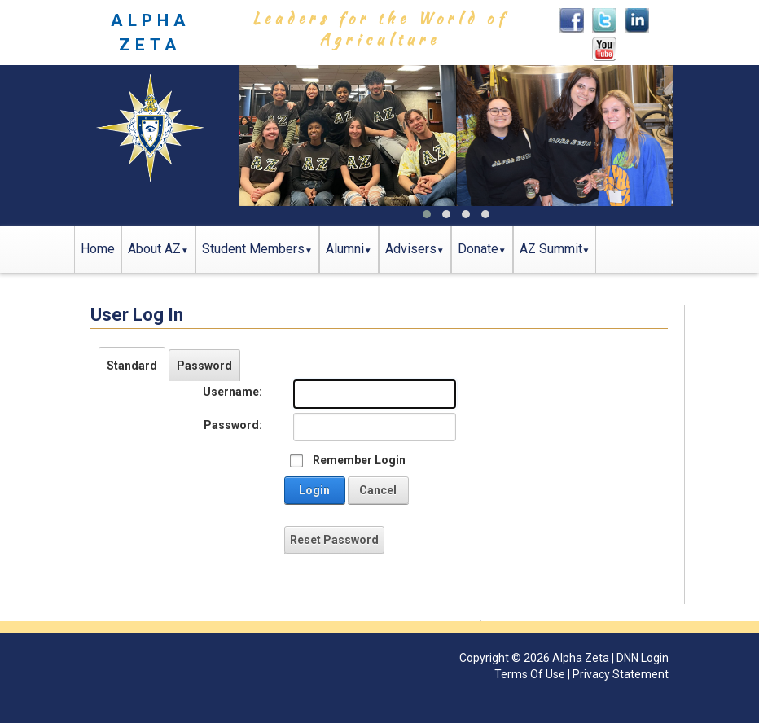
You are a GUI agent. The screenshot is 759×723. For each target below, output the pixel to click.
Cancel (378, 490)
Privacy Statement (621, 674)
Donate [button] (478, 248)
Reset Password (334, 539)
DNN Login (642, 657)
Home (98, 248)
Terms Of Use (529, 674)
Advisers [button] (411, 248)
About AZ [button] (154, 248)
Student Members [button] (253, 248)
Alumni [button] (345, 248)
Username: (232, 391)
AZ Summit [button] (551, 248)
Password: (233, 425)
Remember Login (359, 460)
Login (314, 490)
